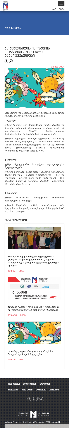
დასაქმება (41, 390)
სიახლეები (13, 390)
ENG (61, 9)
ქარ (54, 9)
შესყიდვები (27, 390)
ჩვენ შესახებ (14, 384)
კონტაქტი (54, 390)
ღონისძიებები (30, 384)
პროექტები (45, 384)
